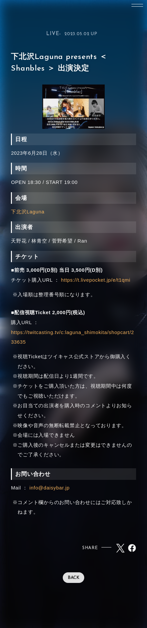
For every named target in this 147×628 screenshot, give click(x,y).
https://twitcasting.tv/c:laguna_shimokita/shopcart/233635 (72, 337)
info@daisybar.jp (49, 487)
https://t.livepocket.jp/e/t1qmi (95, 280)
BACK (73, 578)
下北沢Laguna (27, 211)
